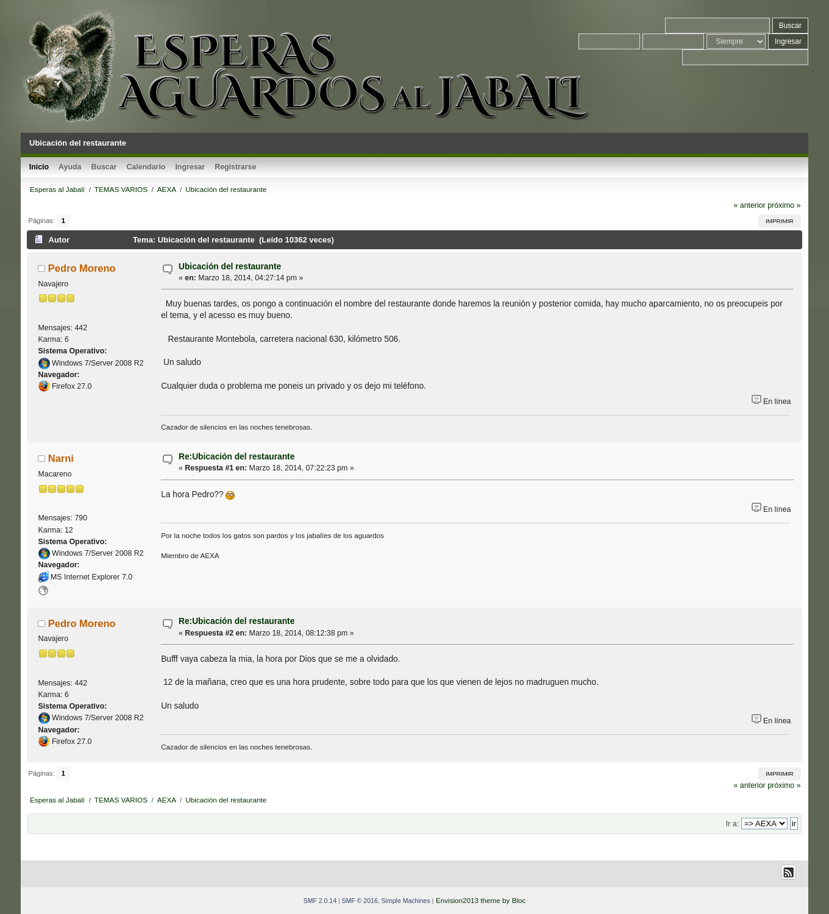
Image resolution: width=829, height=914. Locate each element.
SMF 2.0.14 (320, 900)
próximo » (783, 205)
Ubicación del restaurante (230, 266)
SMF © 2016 (360, 900)
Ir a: (732, 824)
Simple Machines (406, 900)
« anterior (749, 205)
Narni (61, 458)
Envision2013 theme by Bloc (480, 900)
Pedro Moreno (82, 268)
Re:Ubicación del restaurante (236, 456)
